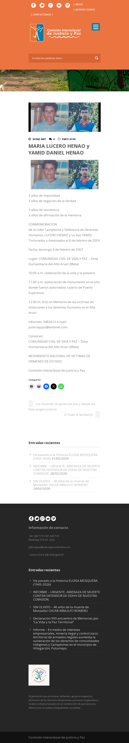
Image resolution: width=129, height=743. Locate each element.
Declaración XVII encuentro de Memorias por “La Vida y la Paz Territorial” (65, 620)
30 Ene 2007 (39, 139)
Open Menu (96, 26)
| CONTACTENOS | (42, 14)
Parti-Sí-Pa (69, 139)
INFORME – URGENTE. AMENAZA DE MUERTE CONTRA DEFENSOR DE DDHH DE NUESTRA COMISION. (66, 470)
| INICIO (78, 4)
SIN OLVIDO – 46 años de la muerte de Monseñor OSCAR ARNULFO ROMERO (61, 483)
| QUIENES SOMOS (84, 9)
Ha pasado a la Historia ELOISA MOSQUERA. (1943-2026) (65, 582)
